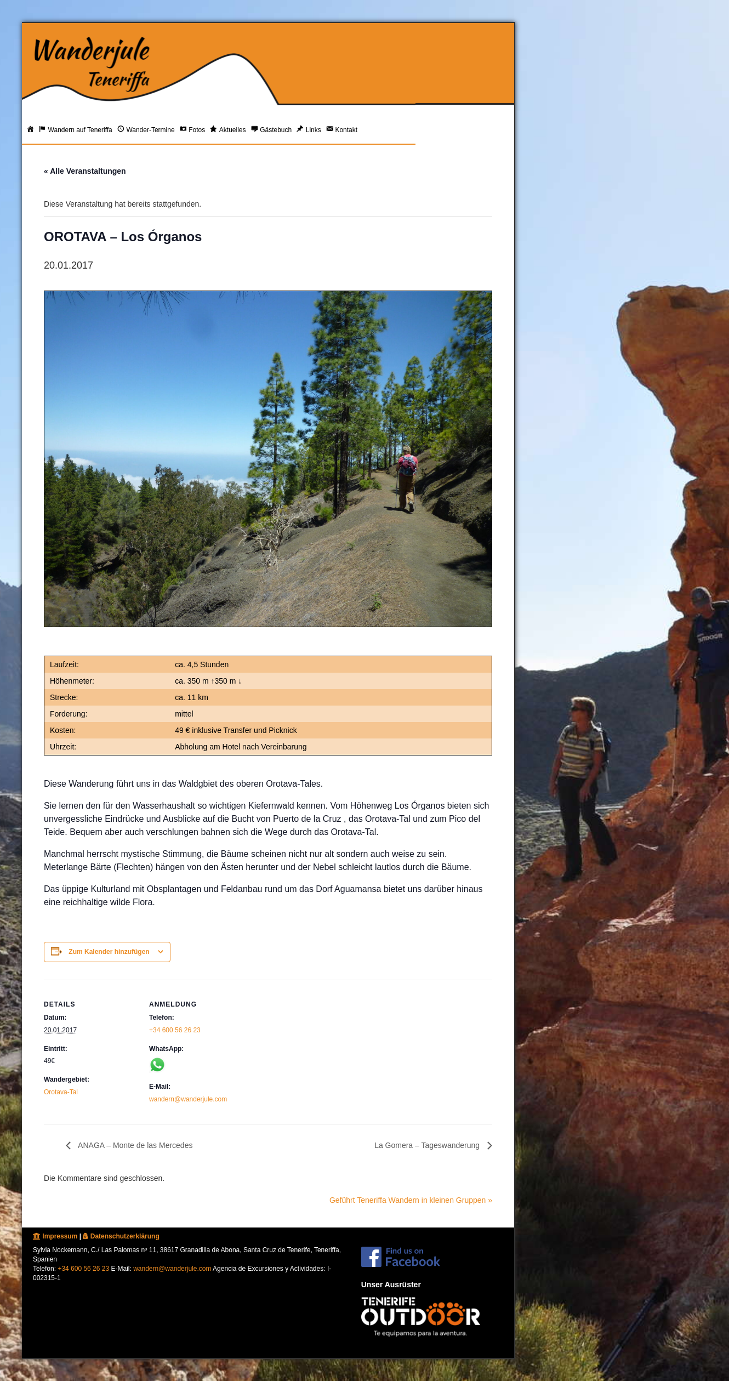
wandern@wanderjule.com (188, 1099)
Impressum (55, 1236)
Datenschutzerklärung (121, 1236)
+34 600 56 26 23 (175, 1030)
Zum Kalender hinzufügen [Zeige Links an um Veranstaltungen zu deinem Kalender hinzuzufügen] (109, 952)
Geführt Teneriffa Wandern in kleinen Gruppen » (410, 1200)
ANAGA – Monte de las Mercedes (134, 1145)
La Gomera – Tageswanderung (428, 1145)
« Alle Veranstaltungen (85, 171)
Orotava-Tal (61, 1092)
